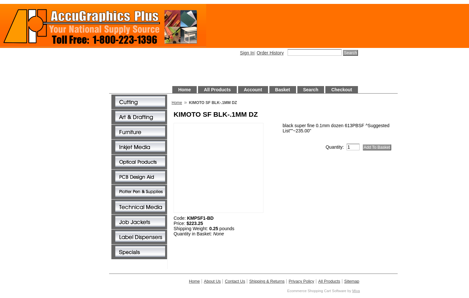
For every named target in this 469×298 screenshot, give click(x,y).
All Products (217, 89)
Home (184, 89)
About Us (212, 281)
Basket (282, 89)
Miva (356, 291)
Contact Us (235, 281)
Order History (270, 52)
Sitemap (351, 281)
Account (253, 89)
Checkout (341, 89)
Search (311, 89)
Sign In (247, 52)
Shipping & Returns (267, 281)
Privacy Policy (301, 281)
